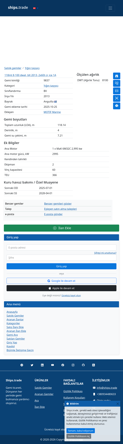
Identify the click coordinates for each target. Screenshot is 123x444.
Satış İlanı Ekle (15, 327)
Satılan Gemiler (16, 338)
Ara (37, 400)
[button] (36, 8)
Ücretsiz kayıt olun (71, 295)
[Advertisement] (61, 41)
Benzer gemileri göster (58, 203)
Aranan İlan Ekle (16, 331)
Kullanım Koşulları (74, 397)
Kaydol (11, 346)
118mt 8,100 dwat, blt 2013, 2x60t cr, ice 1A (30, 75)
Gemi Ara (12, 335)
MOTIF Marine (52, 112)
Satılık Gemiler (15, 315)
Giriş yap (61, 266)
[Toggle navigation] (110, 8)
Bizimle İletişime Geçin (20, 350)
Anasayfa (12, 312)
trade (18, 7)
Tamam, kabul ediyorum (80, 430)
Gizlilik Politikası (72, 391)
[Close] (117, 403)
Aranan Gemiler (44, 394)
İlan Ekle (62, 228)
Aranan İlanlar (15, 319)
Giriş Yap (12, 342)
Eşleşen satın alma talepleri (60, 209)
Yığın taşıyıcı (32, 68)
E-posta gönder (53, 214)
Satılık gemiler (12, 68)
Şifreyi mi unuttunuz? (105, 253)
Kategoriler (13, 323)
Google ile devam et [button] (61, 281)
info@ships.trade (107, 387)
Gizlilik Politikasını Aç (79, 436)
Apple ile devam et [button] (61, 288)
